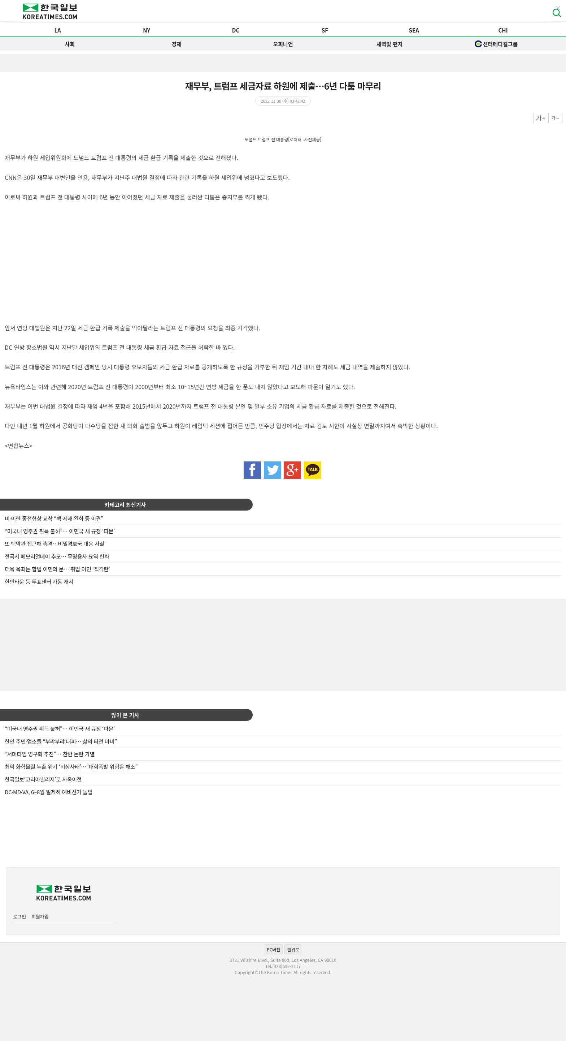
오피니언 (283, 44)
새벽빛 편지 (389, 44)
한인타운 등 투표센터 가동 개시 (39, 581)
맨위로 (293, 949)
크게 (541, 118)
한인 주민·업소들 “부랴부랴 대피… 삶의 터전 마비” (61, 741)
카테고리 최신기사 (125, 504)
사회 (70, 44)
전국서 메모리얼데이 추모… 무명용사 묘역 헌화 (57, 556)
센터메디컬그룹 (496, 44)
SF (325, 30)
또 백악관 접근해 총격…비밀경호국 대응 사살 (54, 543)
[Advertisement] (283, 644)
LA (57, 30)
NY (146, 30)
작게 (555, 118)
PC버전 (273, 949)
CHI (503, 30)
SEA (414, 30)
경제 (176, 44)
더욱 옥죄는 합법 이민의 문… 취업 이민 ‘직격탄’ (57, 569)
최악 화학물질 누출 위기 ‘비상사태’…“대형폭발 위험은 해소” (71, 766)
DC (236, 30)
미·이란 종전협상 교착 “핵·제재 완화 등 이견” (54, 518)
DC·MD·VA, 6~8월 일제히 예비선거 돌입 (48, 792)
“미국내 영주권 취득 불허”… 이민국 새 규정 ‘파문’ (60, 531)
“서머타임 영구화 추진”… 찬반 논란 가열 (50, 754)
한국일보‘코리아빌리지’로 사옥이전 (43, 779)
